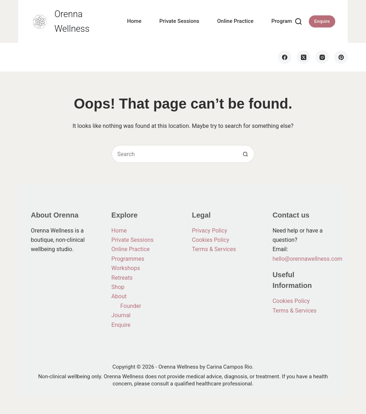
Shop (118, 287)
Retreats (122, 277)
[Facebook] (285, 57)
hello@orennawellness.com (307, 258)
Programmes (286, 21)
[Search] (298, 21)
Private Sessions (179, 21)
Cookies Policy (210, 239)
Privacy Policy (209, 230)
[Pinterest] (341, 57)
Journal (121, 315)
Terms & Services (214, 249)
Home (134, 21)
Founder (130, 306)
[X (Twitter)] (303, 57)
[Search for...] (174, 154)
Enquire (322, 21)
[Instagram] (322, 57)
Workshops (126, 268)
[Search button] (245, 154)
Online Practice (235, 21)
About (119, 296)
